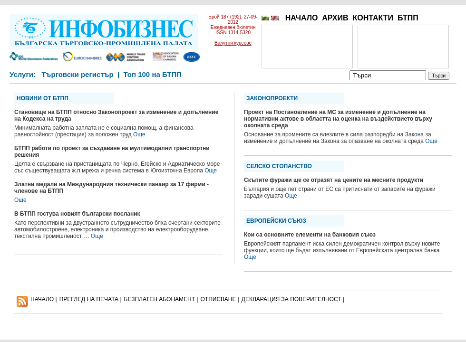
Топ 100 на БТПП (153, 74)
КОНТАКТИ (372, 18)
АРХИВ (335, 18)
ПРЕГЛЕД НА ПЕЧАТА (88, 299)
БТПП (408, 18)
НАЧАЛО (301, 18)
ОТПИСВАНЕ (218, 299)
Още (139, 134)
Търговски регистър (77, 74)
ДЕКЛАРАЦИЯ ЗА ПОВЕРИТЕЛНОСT (291, 299)
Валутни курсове (233, 43)
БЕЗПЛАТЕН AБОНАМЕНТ (159, 299)
